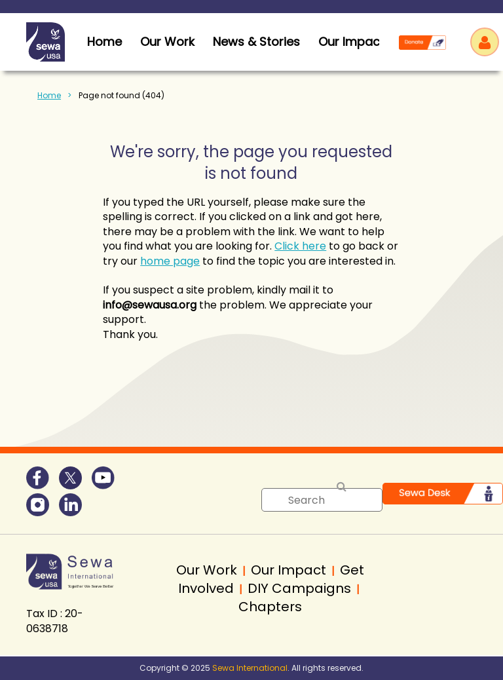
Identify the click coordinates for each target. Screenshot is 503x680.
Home (49, 95)
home (104, 41)
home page (170, 261)
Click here (300, 246)
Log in (484, 42)
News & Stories (256, 41)
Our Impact (351, 41)
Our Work (167, 41)
